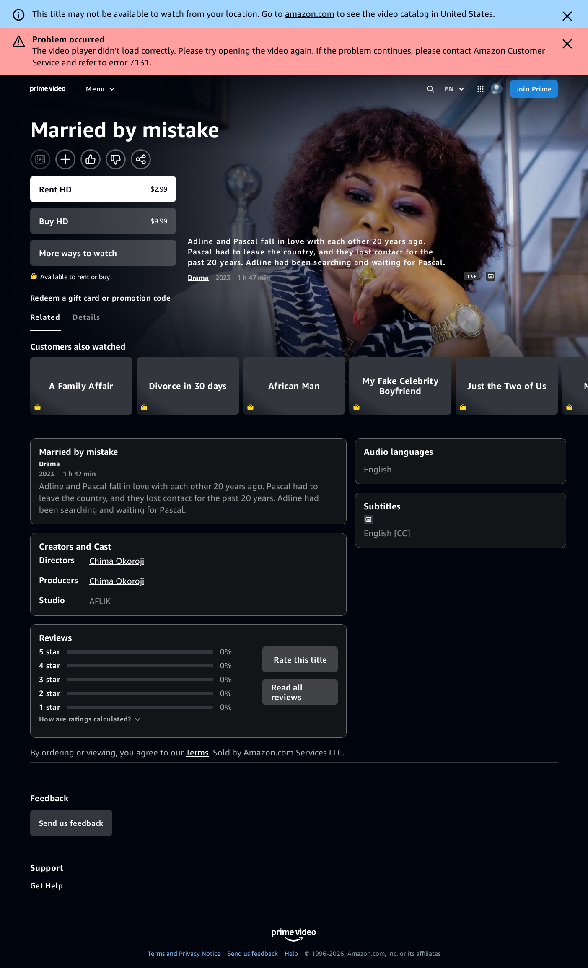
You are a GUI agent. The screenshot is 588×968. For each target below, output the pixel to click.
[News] (283, 89)
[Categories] (480, 89)
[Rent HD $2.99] (103, 189)
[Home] (47, 89)
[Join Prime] (534, 89)
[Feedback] (71, 823)
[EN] (455, 89)
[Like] (90, 159)
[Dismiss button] (567, 16)
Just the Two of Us (507, 386)
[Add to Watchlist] (65, 159)
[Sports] (250, 89)
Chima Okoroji (116, 561)
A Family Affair (81, 386)
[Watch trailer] (40, 159)
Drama (198, 277)
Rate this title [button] (300, 659)
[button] (90, 719)
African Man (294, 386)
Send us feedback (252, 953)
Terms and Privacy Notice (184, 953)
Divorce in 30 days (188, 386)
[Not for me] (116, 159)
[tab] (45, 317)
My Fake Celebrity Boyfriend (400, 386)
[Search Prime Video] (430, 89)
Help (291, 953)
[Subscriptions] (370, 89)
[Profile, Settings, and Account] (497, 89)
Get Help (46, 885)
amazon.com (309, 13)
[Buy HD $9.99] (103, 221)
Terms (197, 752)
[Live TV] (316, 89)
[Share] (141, 159)
